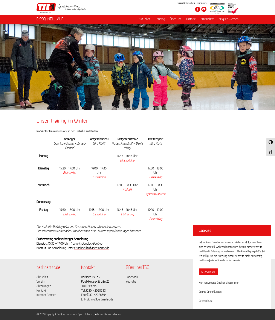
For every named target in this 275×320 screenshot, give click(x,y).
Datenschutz (189, 3)
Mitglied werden (228, 19)
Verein (40, 281)
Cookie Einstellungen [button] (210, 291)
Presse (180, 3)
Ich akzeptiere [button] (208, 271)
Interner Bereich (46, 295)
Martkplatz (207, 19)
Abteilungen (44, 286)
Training (160, 19)
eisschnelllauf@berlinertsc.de (91, 248)
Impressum (202, 3)
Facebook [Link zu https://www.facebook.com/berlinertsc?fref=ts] (132, 277)
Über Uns (175, 19)
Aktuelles (144, 19)
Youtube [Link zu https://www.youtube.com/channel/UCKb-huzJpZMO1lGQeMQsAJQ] (131, 281)
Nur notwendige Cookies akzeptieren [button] (219, 282)
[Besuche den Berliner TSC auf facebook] (197, 9)
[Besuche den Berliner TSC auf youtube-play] (203, 9)
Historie (191, 19)
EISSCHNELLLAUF (50, 19)
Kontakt (41, 290)
